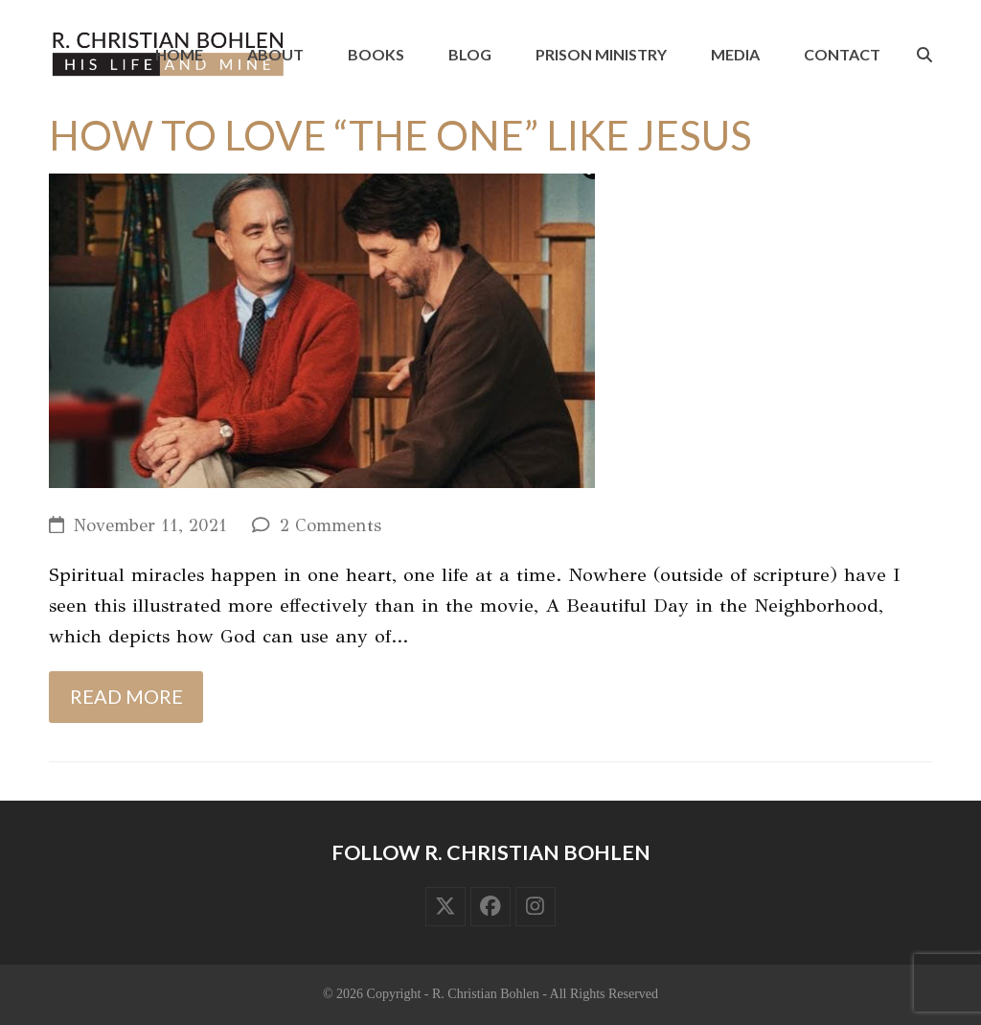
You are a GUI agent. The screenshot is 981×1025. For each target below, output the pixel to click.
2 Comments (330, 525)
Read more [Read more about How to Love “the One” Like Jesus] (126, 696)
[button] (924, 55)
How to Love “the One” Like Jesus (400, 135)
